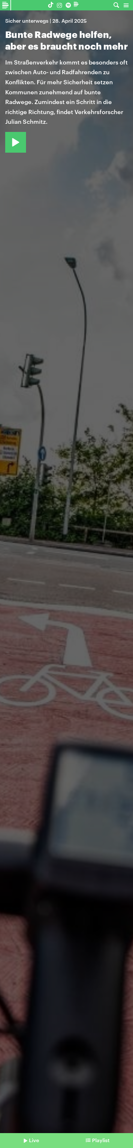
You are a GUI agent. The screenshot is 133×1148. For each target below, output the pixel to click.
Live (34, 1140)
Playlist (101, 1140)
